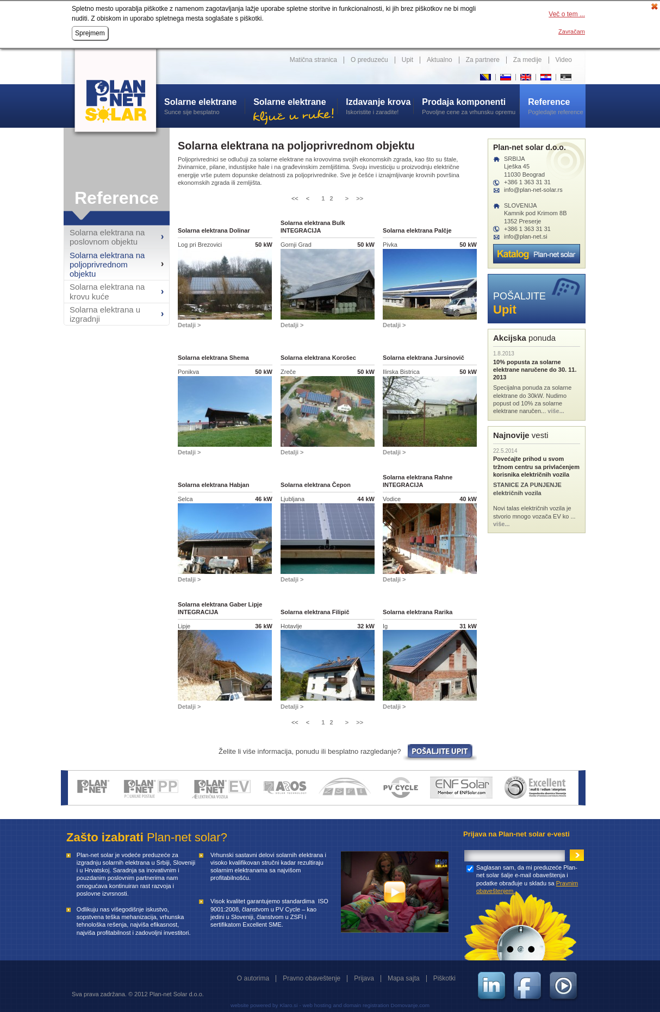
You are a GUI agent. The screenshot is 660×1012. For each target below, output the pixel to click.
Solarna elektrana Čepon (316, 485)
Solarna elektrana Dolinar (214, 230)
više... (555, 411)
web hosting (317, 1005)
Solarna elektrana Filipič (315, 612)
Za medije (527, 60)
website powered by (254, 1005)
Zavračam (571, 31)
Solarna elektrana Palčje (417, 230)
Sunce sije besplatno (204, 106)
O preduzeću (369, 60)
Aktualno (439, 60)
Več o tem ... (567, 14)
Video (564, 60)
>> (359, 198)
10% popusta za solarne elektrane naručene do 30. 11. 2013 (534, 370)
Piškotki (444, 978)
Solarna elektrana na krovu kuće (107, 291)
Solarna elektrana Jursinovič (423, 357)
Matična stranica (313, 60)
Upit (407, 60)
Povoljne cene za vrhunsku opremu (470, 106)
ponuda (524, 337)
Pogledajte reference (557, 106)
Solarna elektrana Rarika (417, 612)
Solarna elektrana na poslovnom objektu (107, 237)
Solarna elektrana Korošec (318, 357)
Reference (116, 198)
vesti (521, 435)
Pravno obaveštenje (311, 978)
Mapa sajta (404, 978)
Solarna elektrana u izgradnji (105, 314)
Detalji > (189, 325)
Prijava (364, 978)
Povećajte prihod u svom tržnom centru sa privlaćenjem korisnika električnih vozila (536, 466)
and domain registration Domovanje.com (381, 1005)
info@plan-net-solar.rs (533, 189)
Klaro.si (288, 1005)
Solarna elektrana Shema (213, 357)
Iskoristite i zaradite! (379, 106)
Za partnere (483, 60)
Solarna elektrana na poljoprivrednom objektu (107, 265)
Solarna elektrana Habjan (213, 485)
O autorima (253, 978)
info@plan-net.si (525, 236)
